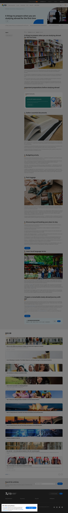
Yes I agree (31, 507)
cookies (6, 507)
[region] (19, 507)
